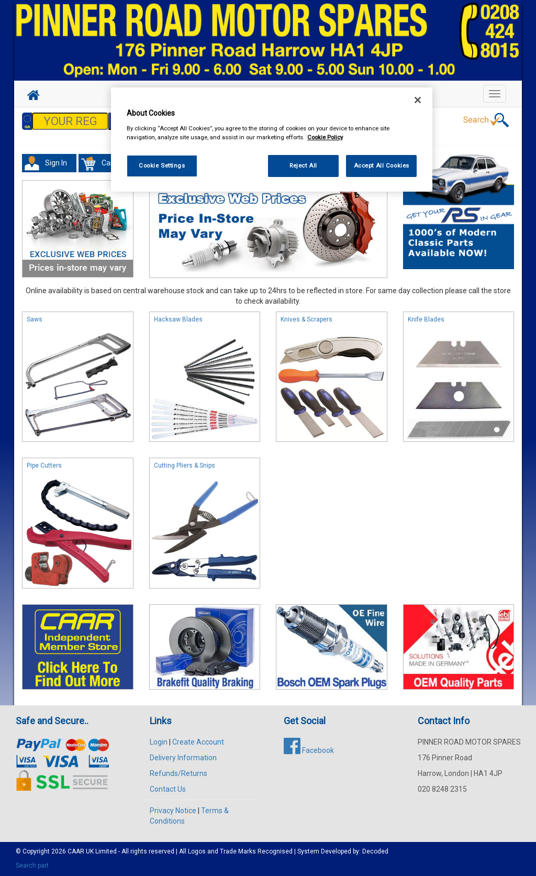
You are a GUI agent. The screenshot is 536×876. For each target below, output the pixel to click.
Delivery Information (183, 757)
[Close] (417, 100)
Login (159, 742)
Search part (32, 865)
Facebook (309, 750)
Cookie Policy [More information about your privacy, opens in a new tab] (325, 137)
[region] (271, 139)
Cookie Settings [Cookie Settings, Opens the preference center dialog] (162, 165)
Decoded (375, 851)
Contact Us (168, 789)
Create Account (198, 742)
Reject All (303, 165)
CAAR (76, 851)
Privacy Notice (173, 810)
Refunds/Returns (178, 773)
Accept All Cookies (381, 165)
